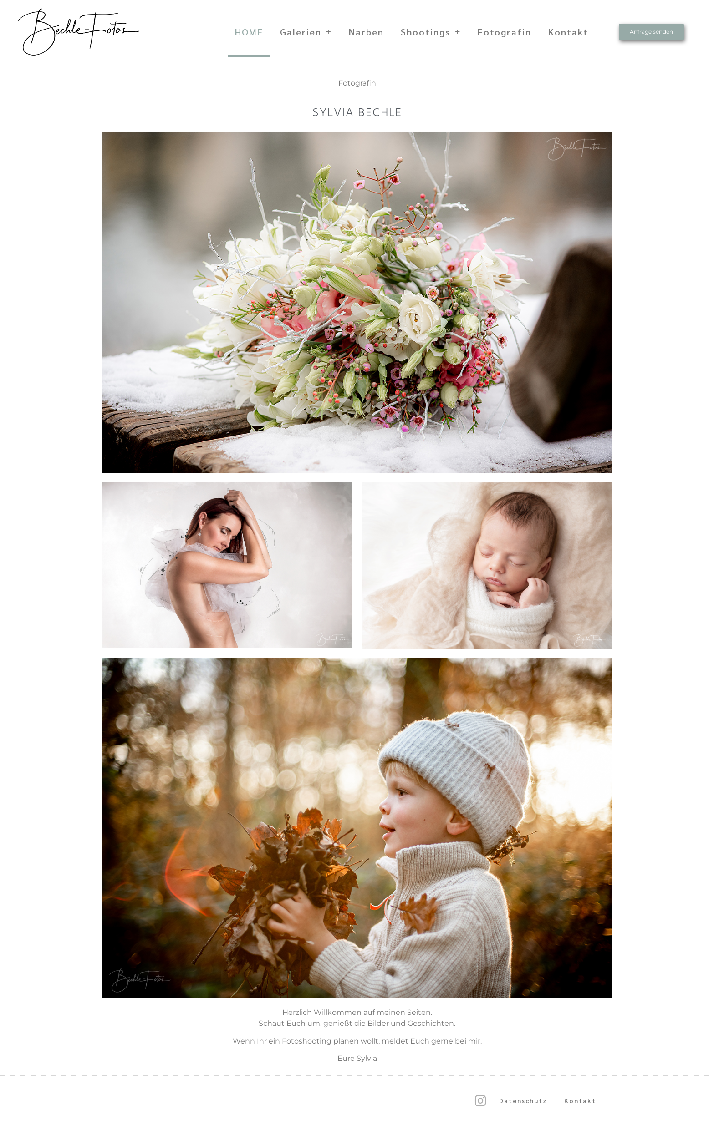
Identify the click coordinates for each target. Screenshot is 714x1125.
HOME (249, 32)
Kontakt (568, 32)
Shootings (431, 32)
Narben (366, 32)
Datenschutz (523, 1100)
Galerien (306, 32)
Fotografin (504, 32)
